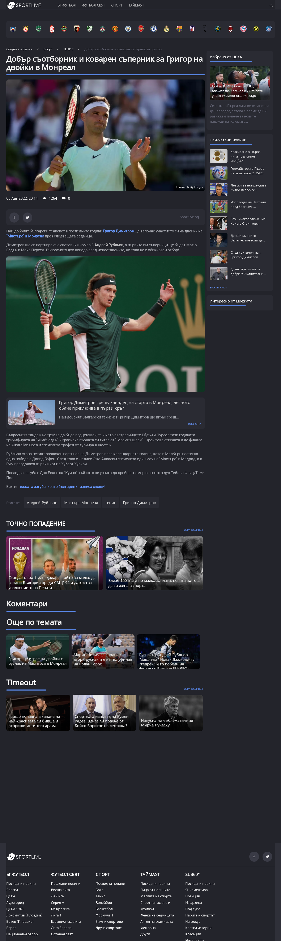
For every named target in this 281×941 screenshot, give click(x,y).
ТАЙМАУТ (150, 874)
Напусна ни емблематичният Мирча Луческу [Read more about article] (168, 722)
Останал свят (62, 934)
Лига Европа (61, 927)
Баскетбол (104, 909)
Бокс (99, 890)
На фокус (192, 921)
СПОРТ (103, 874)
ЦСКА (10, 896)
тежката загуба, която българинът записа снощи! (61, 486)
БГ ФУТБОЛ (67, 5)
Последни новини (21, 883)
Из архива (193, 902)
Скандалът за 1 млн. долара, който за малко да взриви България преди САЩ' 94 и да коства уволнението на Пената (51, 582)
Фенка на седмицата (157, 915)
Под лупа (192, 909)
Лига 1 (56, 915)
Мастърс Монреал (81, 502)
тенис (110, 502)
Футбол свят (93, 5)
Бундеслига (60, 909)
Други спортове (109, 927)
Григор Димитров (118, 231)
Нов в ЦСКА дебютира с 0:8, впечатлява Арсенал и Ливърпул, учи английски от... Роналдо (238, 91)
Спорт (117, 5)
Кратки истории (198, 927)
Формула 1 (104, 915)
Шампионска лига (66, 921)
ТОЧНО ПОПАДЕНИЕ (35, 524)
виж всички (218, 287)
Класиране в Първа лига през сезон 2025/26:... (245, 156)
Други (145, 934)
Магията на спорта (156, 896)
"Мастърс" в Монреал (25, 236)
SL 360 (192, 874)
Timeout (21, 682)
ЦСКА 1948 (15, 909)
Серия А (57, 902)
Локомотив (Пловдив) (24, 915)
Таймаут (136, 5)
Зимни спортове (109, 921)
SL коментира (196, 890)
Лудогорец (15, 902)
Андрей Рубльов (42, 502)
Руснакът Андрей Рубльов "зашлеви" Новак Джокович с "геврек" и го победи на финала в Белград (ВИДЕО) (167, 661)
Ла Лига (57, 896)
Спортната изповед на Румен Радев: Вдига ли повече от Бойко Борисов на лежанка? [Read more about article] (101, 721)
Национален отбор (22, 934)
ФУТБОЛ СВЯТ (65, 874)
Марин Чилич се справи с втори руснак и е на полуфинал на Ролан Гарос (103, 659)
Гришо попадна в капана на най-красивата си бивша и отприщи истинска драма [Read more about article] (34, 721)
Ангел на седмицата (156, 921)
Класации (193, 934)
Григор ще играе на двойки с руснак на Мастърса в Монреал (37, 661)
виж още (194, 424)
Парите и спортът (200, 915)
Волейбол (104, 902)
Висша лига (60, 890)
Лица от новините (155, 890)
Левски (12, 890)
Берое (11, 927)
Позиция (192, 896)
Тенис (100, 896)
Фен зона (148, 927)
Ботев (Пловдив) (20, 921)
